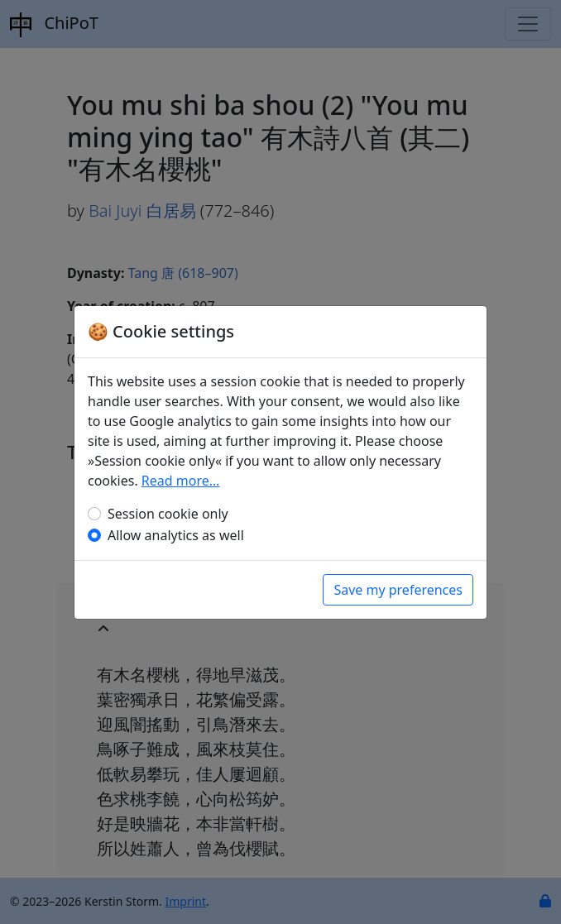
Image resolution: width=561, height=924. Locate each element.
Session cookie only (168, 514)
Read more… (180, 481)
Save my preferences (398, 590)
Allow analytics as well (176, 535)
